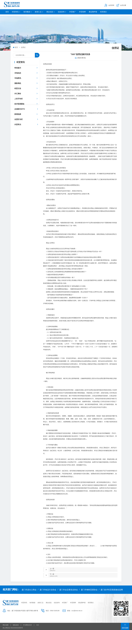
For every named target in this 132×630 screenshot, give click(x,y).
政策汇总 (38, 12)
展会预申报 (93, 12)
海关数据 (26, 12)
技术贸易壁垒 (19, 104)
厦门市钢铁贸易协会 (89, 590)
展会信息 (49, 12)
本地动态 (17, 73)
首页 (7, 12)
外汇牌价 (17, 93)
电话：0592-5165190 (52, 610)
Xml (37, 625)
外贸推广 (72, 12)
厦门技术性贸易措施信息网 (112, 590)
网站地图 (5, 625)
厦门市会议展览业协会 (68, 590)
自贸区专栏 (18, 119)
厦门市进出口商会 (29, 590)
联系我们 (103, 12)
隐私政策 (16, 625)
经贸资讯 (15, 12)
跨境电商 (17, 114)
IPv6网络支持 (27, 625)
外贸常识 (17, 124)
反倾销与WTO (19, 109)
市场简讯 (17, 78)
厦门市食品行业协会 (48, 590)
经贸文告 (17, 88)
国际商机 (17, 83)
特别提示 (17, 68)
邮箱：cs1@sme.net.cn (74, 610)
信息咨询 (61, 12)
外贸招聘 (82, 12)
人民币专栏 (18, 99)
